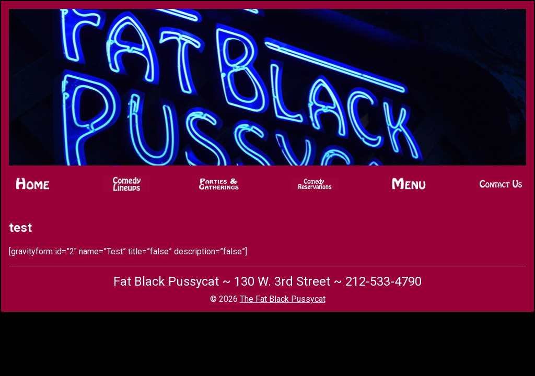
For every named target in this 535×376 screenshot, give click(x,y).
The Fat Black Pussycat (282, 299)
